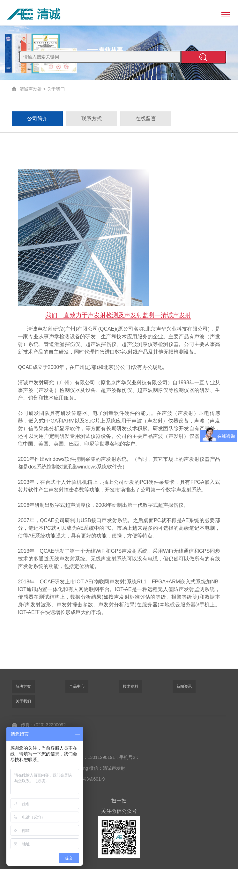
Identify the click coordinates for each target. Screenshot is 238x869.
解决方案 (23, 686)
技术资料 (130, 686)
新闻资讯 (184, 686)
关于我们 (56, 89)
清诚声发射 (30, 89)
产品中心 (77, 686)
